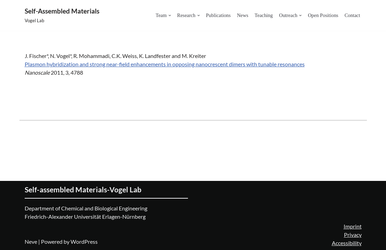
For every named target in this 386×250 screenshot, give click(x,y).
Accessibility (347, 243)
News (242, 15)
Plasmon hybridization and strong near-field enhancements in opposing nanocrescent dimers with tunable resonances (165, 64)
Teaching (264, 15)
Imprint (353, 226)
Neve (31, 241)
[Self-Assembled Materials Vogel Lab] (62, 15)
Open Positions (323, 15)
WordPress (84, 241)
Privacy (353, 234)
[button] (170, 15)
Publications (218, 15)
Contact (352, 15)
